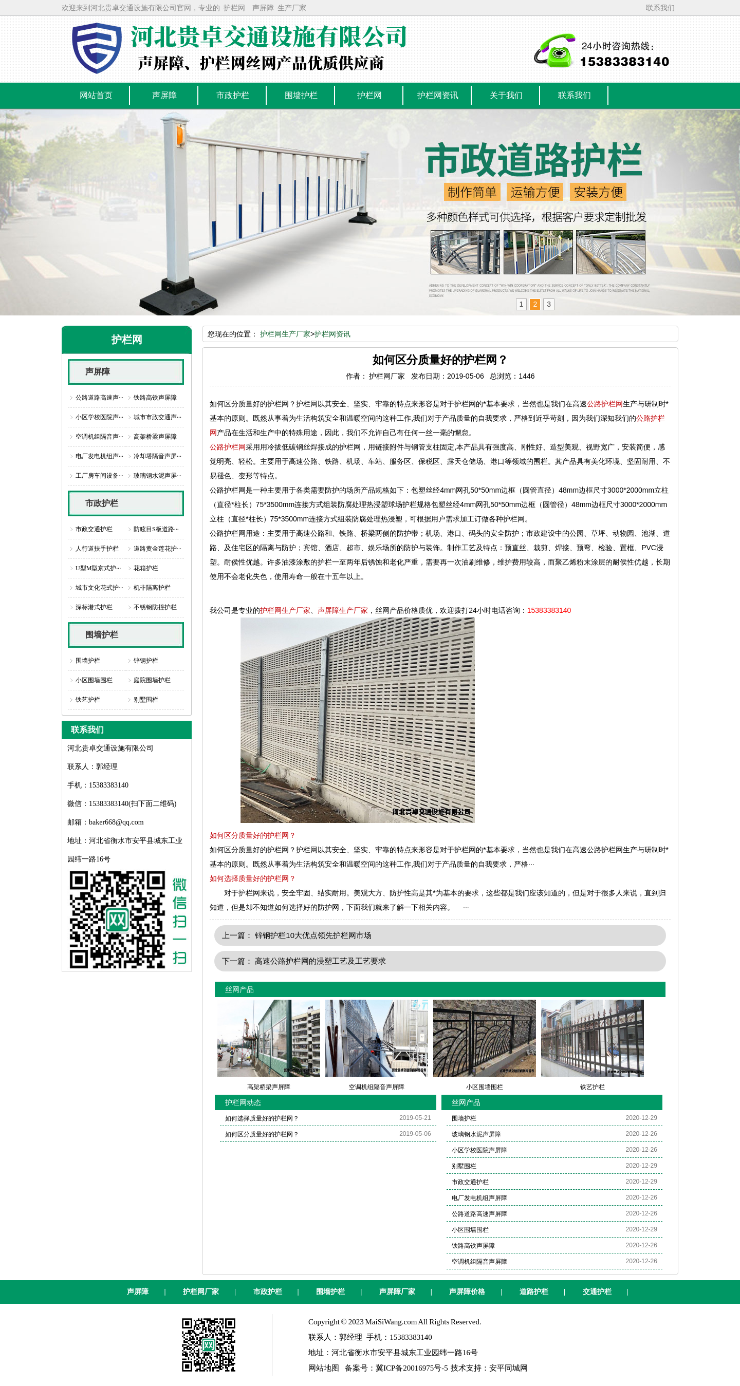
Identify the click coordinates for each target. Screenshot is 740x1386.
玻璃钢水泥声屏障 (476, 1134)
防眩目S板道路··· (156, 529)
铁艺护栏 (88, 699)
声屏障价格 (467, 1292)
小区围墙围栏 (94, 680)
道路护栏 (534, 1292)
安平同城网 (508, 1368)
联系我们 (660, 8)
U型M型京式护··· (98, 568)
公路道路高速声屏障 (479, 1214)
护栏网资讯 (332, 334)
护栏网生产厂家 (285, 334)
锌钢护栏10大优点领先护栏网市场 (313, 935)
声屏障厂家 (397, 1292)
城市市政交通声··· (157, 417)
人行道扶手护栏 (97, 548)
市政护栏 (101, 503)
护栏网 (234, 8)
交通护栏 (597, 1292)
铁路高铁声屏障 (155, 397)
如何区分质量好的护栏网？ (253, 835)
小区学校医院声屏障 (479, 1150)
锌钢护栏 (146, 660)
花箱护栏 (146, 568)
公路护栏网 (605, 404)
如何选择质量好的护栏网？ (253, 878)
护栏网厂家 (201, 1292)
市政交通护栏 (94, 529)
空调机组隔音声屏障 (479, 1261)
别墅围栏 (146, 699)
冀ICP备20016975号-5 (412, 1368)
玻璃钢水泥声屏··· (157, 475)
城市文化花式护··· (99, 587)
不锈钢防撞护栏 (155, 607)
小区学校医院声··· (99, 417)
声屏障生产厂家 (343, 610)
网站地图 (323, 1368)
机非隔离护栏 (152, 587)
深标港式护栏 (94, 607)
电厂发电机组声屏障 (479, 1198)
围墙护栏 (101, 634)
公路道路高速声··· (99, 397)
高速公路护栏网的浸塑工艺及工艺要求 (320, 961)
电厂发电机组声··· (99, 456)
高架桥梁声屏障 (155, 436)
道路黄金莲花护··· (157, 548)
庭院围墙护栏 (152, 680)
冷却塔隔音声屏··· (157, 456)
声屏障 (263, 8)
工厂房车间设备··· (99, 475)
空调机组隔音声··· (99, 436)
